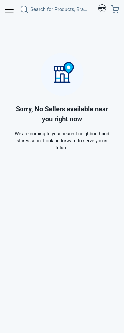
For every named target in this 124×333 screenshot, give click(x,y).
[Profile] (102, 9)
